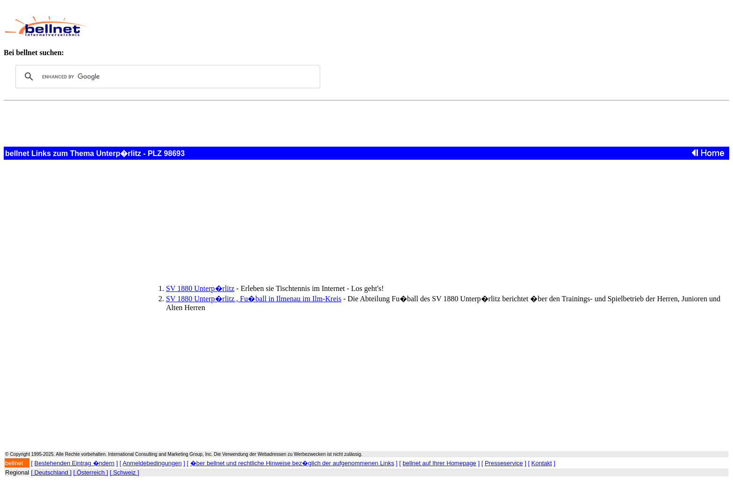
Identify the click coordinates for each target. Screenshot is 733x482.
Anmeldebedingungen (152, 463)
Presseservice (504, 463)
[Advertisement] (320, 26)
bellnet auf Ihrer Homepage (439, 463)
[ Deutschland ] (51, 472)
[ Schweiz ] (124, 472)
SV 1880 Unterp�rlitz (200, 288)
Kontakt (542, 463)
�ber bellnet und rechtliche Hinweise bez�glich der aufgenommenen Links (292, 463)
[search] (166, 76)
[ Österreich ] (90, 472)
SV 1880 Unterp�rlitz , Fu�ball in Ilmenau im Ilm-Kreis (253, 299)
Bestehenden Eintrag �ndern (75, 463)
